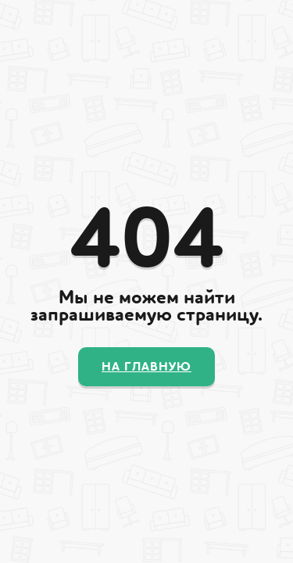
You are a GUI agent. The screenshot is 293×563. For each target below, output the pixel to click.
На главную (146, 366)
